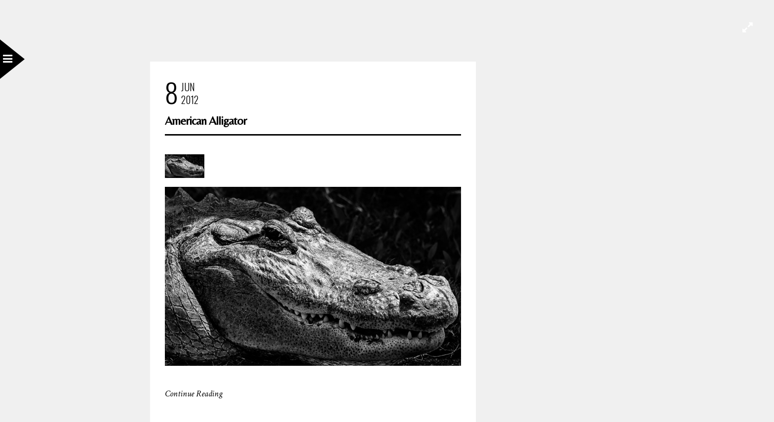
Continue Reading (194, 393)
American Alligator (205, 120)
